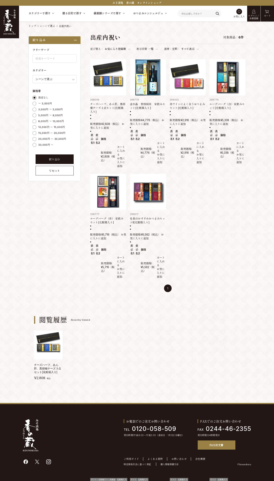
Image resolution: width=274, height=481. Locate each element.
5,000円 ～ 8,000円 (50, 115)
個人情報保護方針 (169, 464)
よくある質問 (155, 459)
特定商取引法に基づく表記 (137, 464)
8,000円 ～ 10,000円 (51, 121)
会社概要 (200, 459)
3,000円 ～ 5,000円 (50, 109)
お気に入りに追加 (121, 162)
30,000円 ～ (45, 144)
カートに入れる (121, 150)
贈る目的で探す (72, 13)
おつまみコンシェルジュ (148, 13)
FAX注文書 (216, 445)
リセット (54, 170)
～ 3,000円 (45, 103)
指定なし (43, 97)
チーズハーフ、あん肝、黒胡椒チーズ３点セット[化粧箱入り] (107, 107)
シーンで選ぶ (47, 25)
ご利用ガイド (131, 459)
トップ (32, 25)
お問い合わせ (179, 459)
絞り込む (54, 159)
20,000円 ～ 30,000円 (52, 138)
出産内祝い (65, 26)
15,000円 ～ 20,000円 (51, 132)
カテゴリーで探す (39, 13)
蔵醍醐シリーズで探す (107, 13)
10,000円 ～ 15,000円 (51, 127)
